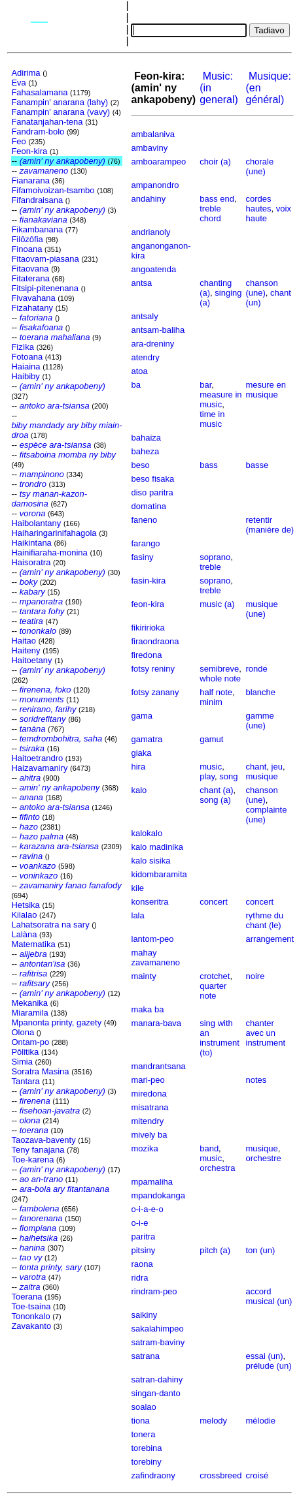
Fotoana (27, 357)
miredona (149, 1093)
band (209, 1148)
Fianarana (30, 180)
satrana (146, 1356)
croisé (257, 1475)
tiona (141, 1420)
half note (216, 692)
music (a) (217, 604)
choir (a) (215, 161)
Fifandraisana (37, 200)
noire (255, 976)
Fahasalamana (39, 92)
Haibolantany (36, 523)
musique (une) (262, 609)
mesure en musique (266, 389)
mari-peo (148, 1080)
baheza (146, 451)
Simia (22, 1062)
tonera (144, 1434)
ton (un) (260, 1250)
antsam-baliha (158, 330)
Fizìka (22, 347)
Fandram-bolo (37, 131)
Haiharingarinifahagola (53, 533)
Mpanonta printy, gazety (56, 1022)
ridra (140, 1278)
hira (139, 766)
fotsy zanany (155, 692)
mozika (145, 1148)
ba (136, 385)
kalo (139, 790)
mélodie (261, 1420)
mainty (144, 976)
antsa (142, 283)
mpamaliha (152, 1182)
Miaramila (29, 1013)
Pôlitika (25, 1052)
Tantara (25, 1081)
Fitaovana (29, 268)
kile (138, 888)
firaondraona (155, 641)
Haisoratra (30, 562)
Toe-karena (32, 1159)
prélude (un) (269, 1366)
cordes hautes (259, 203)
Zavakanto (31, 1326)
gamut (211, 739)
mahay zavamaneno (156, 957)
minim (211, 702)
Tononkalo (30, 1316)
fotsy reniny (153, 669)
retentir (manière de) (270, 525)
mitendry (148, 1121)
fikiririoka (148, 627)
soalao (144, 1407)
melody (213, 1420)
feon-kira (148, 604)
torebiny (147, 1462)
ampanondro (155, 185)
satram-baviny (158, 1342)
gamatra (147, 739)
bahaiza (147, 438)
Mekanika (29, 1003)
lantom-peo (153, 939)
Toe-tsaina (30, 1306)
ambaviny (150, 148)
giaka (142, 753)
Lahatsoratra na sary (50, 924)
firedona (147, 655)
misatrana (150, 1107)
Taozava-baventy (43, 1140)
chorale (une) (260, 166)
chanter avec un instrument (266, 1033)
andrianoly (151, 232)
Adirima (25, 73)
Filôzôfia (27, 239)
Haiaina (25, 366)
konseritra (150, 902)
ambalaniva (153, 134)
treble (210, 567)
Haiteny (25, 650)
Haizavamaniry (39, 768)
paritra (144, 1236)
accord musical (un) (269, 1296)
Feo (18, 141)
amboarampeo (159, 161)
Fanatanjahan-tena (46, 122)
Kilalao (24, 915)
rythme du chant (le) (265, 920)
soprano (215, 557)
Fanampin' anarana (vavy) (60, 112)
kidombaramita (159, 874)
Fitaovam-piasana (45, 259)
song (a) (215, 800)
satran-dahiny (157, 1379)
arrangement (270, 939)
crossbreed (220, 1475)
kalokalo (147, 833)
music (211, 766)
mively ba (149, 1135)
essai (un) (264, 1356)
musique (262, 776)
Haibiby (25, 376)
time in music (212, 419)
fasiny (143, 557)
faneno (145, 520)
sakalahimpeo (158, 1328)
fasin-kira (149, 580)
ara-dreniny (153, 344)
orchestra (217, 1168)
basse (257, 465)
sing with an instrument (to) (219, 1037)
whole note (220, 678)
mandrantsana (159, 1066)
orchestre (263, 1158)
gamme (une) (260, 720)
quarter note (213, 991)
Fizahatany (32, 308)
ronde (257, 669)
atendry (146, 357)
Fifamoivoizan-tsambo (52, 190)
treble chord (210, 213)
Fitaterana (30, 278)
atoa (140, 371)
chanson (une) (262, 288)
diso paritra (152, 492)
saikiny (145, 1315)
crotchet (215, 976)
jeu (277, 766)
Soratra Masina (40, 1071)
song (228, 776)
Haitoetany (31, 660)
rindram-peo (154, 1291)
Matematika (33, 944)
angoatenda (154, 269)
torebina (147, 1448)
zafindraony (153, 1475)
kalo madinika (158, 847)
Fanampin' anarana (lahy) (59, 102)
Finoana (26, 249)
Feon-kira (29, 151)
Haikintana (31, 543)
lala (138, 915)
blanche (261, 692)
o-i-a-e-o (148, 1209)
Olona (22, 1032)
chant (256, 766)
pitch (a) (215, 1250)
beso (141, 465)
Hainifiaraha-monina (49, 552)
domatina (149, 506)
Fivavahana (33, 298)
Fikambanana (37, 229)
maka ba (148, 1009)
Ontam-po (30, 1042)
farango (146, 543)
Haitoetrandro (37, 758)
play (207, 776)
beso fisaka (153, 479)
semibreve (219, 669)
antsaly (145, 316)
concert (214, 902)
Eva (18, 82)
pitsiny (144, 1250)
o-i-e (140, 1223)
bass (208, 465)
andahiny (149, 199)
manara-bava (157, 1023)
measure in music (220, 399)
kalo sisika (151, 860)
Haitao (23, 641)
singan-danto (156, 1393)
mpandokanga (158, 1195)
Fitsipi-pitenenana (45, 288)
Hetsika (25, 905)
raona (142, 1264)
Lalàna (24, 934)
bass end (217, 199)
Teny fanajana (37, 1150)
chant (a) (216, 790)
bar (205, 385)
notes (256, 1080)
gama (142, 716)
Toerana (26, 1296)
